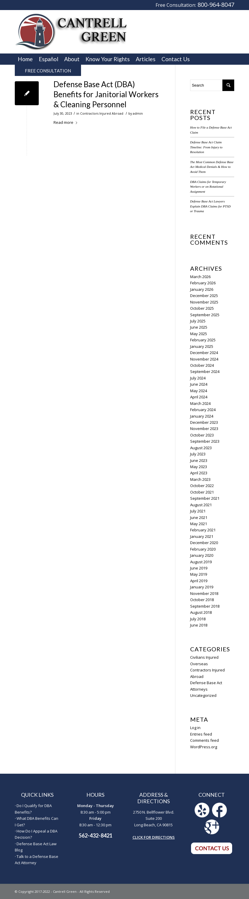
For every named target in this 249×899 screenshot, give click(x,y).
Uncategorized (203, 695)
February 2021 (203, 530)
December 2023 (204, 422)
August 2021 (201, 504)
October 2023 (202, 435)
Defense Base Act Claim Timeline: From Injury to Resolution (206, 147)
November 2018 (204, 593)
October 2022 (202, 485)
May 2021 (198, 523)
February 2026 (203, 282)
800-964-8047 (216, 5)
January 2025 (201, 346)
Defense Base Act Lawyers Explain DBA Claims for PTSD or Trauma (210, 206)
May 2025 (198, 333)
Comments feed (204, 740)
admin (138, 113)
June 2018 (198, 625)
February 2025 (203, 340)
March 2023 (200, 479)
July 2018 (198, 618)
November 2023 (204, 428)
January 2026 (201, 289)
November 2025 (204, 302)
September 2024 (204, 371)
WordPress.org (203, 746)
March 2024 (200, 403)
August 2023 (201, 447)
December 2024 (204, 352)
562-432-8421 (95, 835)
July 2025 (198, 321)
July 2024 (198, 378)
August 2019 (201, 561)
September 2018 (204, 606)
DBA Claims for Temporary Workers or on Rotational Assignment (208, 186)
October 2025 (202, 308)
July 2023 (198, 454)
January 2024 (201, 416)
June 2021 (198, 517)
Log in (195, 727)
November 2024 (204, 359)
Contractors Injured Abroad (101, 113)
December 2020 (204, 542)
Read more (67, 122)
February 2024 (203, 409)
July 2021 (198, 511)
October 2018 (202, 599)
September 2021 (204, 498)
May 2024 (198, 390)
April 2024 (198, 397)
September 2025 (204, 314)
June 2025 (198, 327)
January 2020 (201, 555)
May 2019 (198, 574)
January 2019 (201, 587)
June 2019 (198, 568)
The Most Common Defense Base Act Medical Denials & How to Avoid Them (212, 166)
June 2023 (198, 460)
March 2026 (200, 276)
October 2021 (202, 492)
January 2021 (201, 536)
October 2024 (202, 365)
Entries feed (201, 734)
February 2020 (203, 549)
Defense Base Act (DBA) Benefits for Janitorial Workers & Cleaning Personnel (106, 94)
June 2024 (198, 384)
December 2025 (204, 295)
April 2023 (198, 473)
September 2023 (204, 441)
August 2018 (201, 612)
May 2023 (198, 466)
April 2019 (198, 580)
